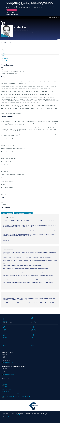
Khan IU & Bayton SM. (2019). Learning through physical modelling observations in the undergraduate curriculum (25, 268)
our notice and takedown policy (17, 414)
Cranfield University (51, 17)
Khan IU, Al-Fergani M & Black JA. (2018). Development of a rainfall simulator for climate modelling (23, 272)
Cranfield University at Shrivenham (13, 366)
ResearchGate (4, 60)
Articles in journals (7, 213)
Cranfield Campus (7, 352)
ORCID (2, 55)
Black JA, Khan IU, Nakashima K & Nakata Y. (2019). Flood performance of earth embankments (22, 265)
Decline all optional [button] (22, 10)
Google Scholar (4, 58)
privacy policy (8, 416)
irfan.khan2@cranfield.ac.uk (7, 50)
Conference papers (19, 213)
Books (29, 213)
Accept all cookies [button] (11, 10)
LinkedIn (3, 53)
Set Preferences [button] (10, 12)
